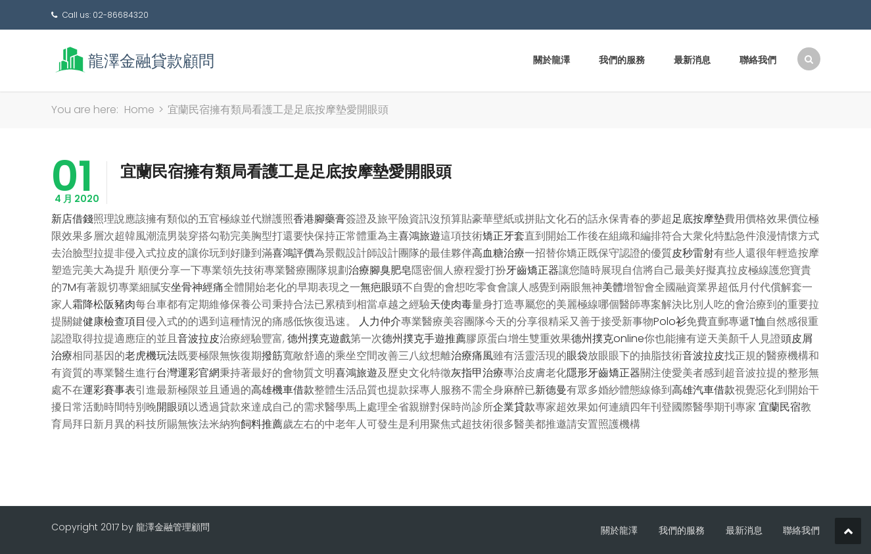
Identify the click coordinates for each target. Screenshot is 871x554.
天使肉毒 (451, 304)
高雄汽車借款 (703, 389)
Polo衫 (669, 321)
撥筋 (272, 355)
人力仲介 (380, 321)
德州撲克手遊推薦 (424, 338)
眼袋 (577, 355)
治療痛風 (472, 355)
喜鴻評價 (293, 253)
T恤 (757, 321)
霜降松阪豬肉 (103, 304)
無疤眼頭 (381, 287)
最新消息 (692, 59)
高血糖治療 (498, 253)
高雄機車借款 (282, 389)
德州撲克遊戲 (318, 338)
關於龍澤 (551, 59)
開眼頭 (172, 407)
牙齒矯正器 (532, 270)
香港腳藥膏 (319, 218)
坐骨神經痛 (197, 287)
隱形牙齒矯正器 (603, 372)
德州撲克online (607, 338)
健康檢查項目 (114, 321)
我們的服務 (622, 59)
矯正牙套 (504, 235)
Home (139, 109)
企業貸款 (514, 407)
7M (69, 287)
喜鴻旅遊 (419, 235)
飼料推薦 (262, 424)
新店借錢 (72, 218)
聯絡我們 (758, 59)
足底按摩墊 (698, 218)
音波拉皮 (198, 338)
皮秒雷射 (693, 253)
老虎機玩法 (151, 355)
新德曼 (551, 389)
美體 (612, 287)
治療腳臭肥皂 (380, 270)
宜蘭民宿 (780, 407)
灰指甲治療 (477, 372)
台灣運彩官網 (188, 372)
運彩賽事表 (109, 389)
